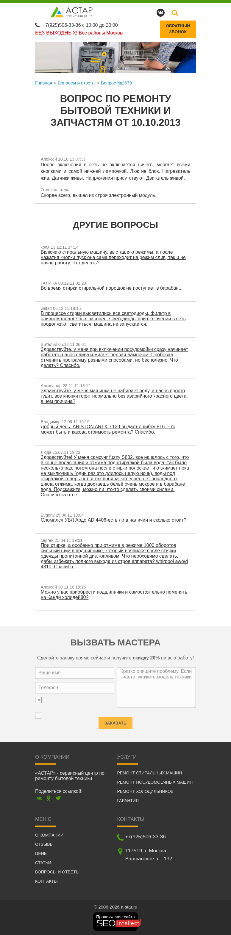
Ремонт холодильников (145, 791)
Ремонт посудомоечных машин (155, 781)
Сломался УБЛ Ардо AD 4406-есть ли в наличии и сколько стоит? (114, 519)
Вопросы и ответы (76, 82)
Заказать (115, 719)
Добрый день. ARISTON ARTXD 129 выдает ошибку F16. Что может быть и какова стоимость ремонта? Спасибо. (108, 429)
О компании (49, 834)
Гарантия (128, 800)
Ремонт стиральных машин (149, 772)
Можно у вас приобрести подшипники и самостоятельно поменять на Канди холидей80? (114, 594)
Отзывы (44, 844)
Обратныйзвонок (178, 28)
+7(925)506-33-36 (62, 24)
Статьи (43, 862)
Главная (43, 82)
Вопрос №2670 (116, 82)
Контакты (46, 880)
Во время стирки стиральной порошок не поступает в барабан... (112, 287)
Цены (41, 853)
